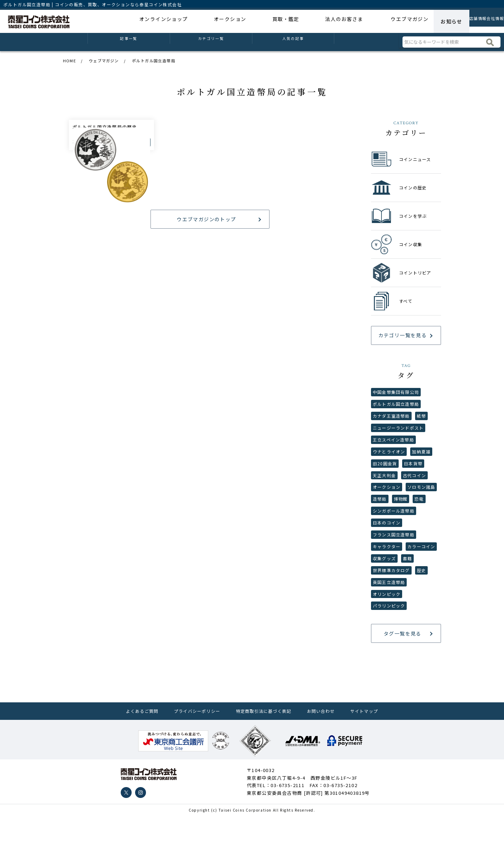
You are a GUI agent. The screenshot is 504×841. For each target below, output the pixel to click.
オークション (216, 21)
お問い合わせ (321, 736)
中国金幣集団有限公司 (396, 392)
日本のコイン (387, 543)
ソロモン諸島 (387, 505)
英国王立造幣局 (405, 606)
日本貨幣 (413, 468)
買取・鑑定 (261, 21)
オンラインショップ (160, 21)
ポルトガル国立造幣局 (396, 405)
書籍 (377, 594)
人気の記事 (293, 42)
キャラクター (387, 568)
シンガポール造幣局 (394, 531)
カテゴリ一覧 (211, 42)
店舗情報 (451, 21)
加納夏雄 (422, 455)
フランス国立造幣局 (394, 556)
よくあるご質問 (143, 736)
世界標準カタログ (408, 594)
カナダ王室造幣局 (391, 417)
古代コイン (415, 481)
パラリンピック (389, 631)
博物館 (380, 518)
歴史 (377, 606)
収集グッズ (419, 581)
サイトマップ (363, 736)
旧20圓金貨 (385, 468)
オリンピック (387, 618)
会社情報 (486, 21)
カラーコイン (387, 581)
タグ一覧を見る (402, 659)
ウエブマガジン (371, 21)
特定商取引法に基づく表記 (264, 736)
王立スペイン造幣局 (394, 443)
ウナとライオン (389, 455)
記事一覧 (129, 42)
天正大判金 (384, 481)
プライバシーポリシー (198, 736)
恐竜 (398, 518)
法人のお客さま (309, 21)
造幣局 (415, 505)
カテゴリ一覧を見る (402, 335)
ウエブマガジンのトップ (206, 304)
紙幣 (422, 417)
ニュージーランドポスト (398, 430)
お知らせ (415, 21)
